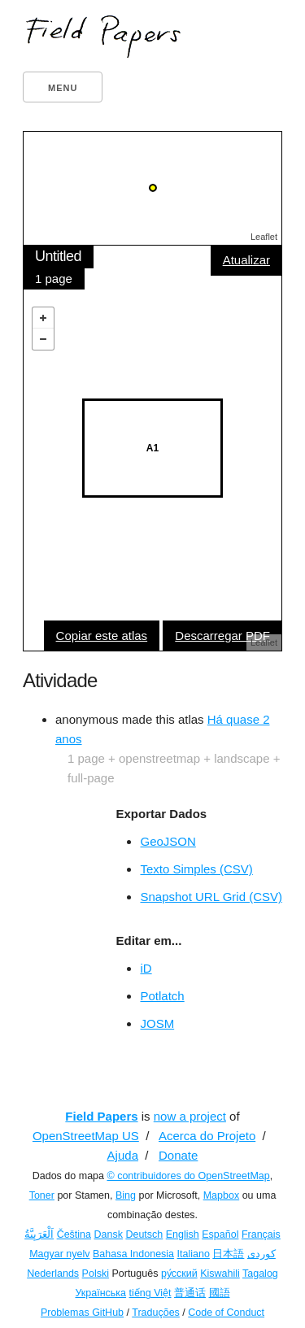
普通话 (190, 1293)
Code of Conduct (226, 1312)
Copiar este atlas (102, 635)
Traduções (156, 1312)
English (182, 1234)
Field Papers (101, 1116)
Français (261, 1234)
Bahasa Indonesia (133, 1254)
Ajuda (122, 1155)
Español (220, 1234)
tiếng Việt (150, 1293)
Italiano (193, 1254)
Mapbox (221, 1195)
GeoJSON (167, 841)
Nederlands (53, 1273)
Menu (62, 88)
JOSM (157, 1023)
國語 (219, 1293)
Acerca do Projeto (207, 1136)
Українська (100, 1293)
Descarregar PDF (222, 635)
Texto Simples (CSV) (196, 869)
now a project (190, 1116)
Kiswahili (220, 1273)
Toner (41, 1195)
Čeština (74, 1234)
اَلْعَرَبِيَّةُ (39, 1234)
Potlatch (162, 996)
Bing (125, 1195)
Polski (95, 1273)
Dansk (108, 1234)
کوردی (261, 1254)
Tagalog (260, 1273)
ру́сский (179, 1273)
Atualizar (246, 260)
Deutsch (144, 1234)
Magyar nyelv (59, 1254)
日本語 (228, 1254)
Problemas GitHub (82, 1312)
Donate (178, 1155)
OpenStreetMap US (86, 1136)
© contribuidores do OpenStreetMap (188, 1176)
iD (145, 968)
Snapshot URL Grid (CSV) (211, 896)
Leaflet (264, 237)
